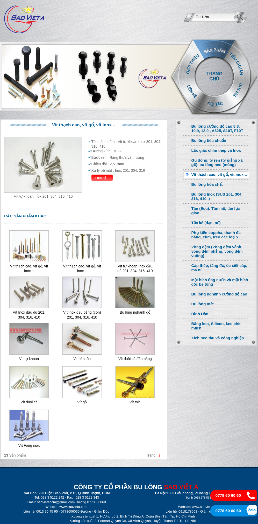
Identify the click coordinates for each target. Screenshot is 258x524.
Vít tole (135, 402)
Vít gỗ (82, 402)
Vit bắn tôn (82, 359)
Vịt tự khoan (29, 359)
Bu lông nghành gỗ (135, 312)
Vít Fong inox (29, 445)
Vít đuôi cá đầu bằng (135, 359)
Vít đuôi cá (29, 402)
